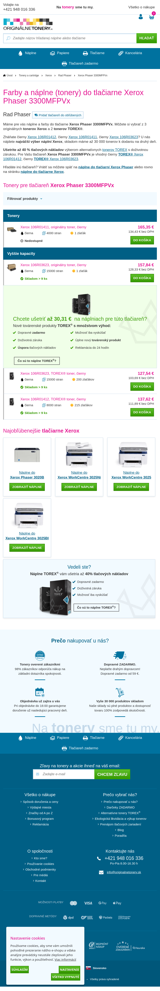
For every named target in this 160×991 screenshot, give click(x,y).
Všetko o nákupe (141, 7)
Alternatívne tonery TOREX (120, 813)
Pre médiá (41, 875)
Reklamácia (40, 824)
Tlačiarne (94, 53)
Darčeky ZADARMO (121, 807)
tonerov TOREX (114, 150)
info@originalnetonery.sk (124, 872)
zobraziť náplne (27, 487)
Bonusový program (41, 818)
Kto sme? (40, 858)
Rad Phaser (64, 75)
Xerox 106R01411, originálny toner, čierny (53, 227)
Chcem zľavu (112, 774)
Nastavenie (69, 969)
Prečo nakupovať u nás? (121, 801)
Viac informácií (65, 959)
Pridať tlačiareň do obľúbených (57, 115)
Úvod (9, 75)
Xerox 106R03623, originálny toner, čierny (53, 265)
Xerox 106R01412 (42, 137)
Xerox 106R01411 (83, 137)
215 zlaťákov (83, 405)
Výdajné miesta (40, 807)
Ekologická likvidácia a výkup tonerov (120, 818)
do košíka (142, 240)
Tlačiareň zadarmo (80, 63)
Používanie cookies (40, 863)
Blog (121, 829)
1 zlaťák (80, 233)
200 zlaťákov (85, 379)
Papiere (59, 53)
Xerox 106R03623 (123, 137)
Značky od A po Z (41, 813)
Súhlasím (19, 969)
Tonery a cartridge (29, 75)
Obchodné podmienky (40, 869)
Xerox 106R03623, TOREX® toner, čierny (53, 373)
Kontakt (40, 880)
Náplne (26, 53)
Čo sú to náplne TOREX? (37, 361)
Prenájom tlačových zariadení (120, 824)
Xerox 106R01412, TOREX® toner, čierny (53, 399)
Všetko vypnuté (65, 977)
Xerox (48, 75)
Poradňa (121, 835)
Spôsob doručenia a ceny (40, 801)
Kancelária (131, 53)
